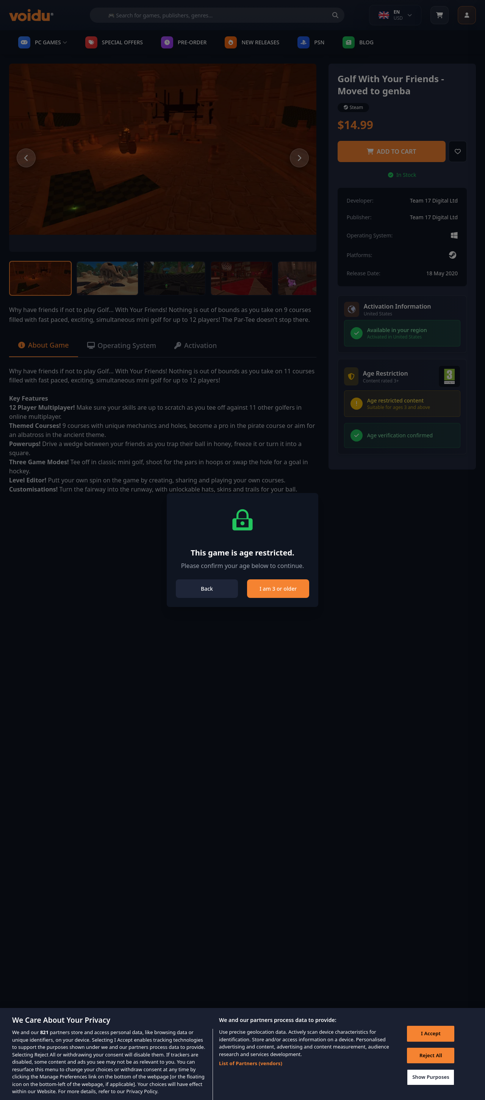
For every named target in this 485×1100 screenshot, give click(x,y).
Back (207, 588)
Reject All (430, 1061)
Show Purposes (430, 1083)
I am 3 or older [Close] (278, 588)
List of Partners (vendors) (250, 1069)
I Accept (431, 1039)
